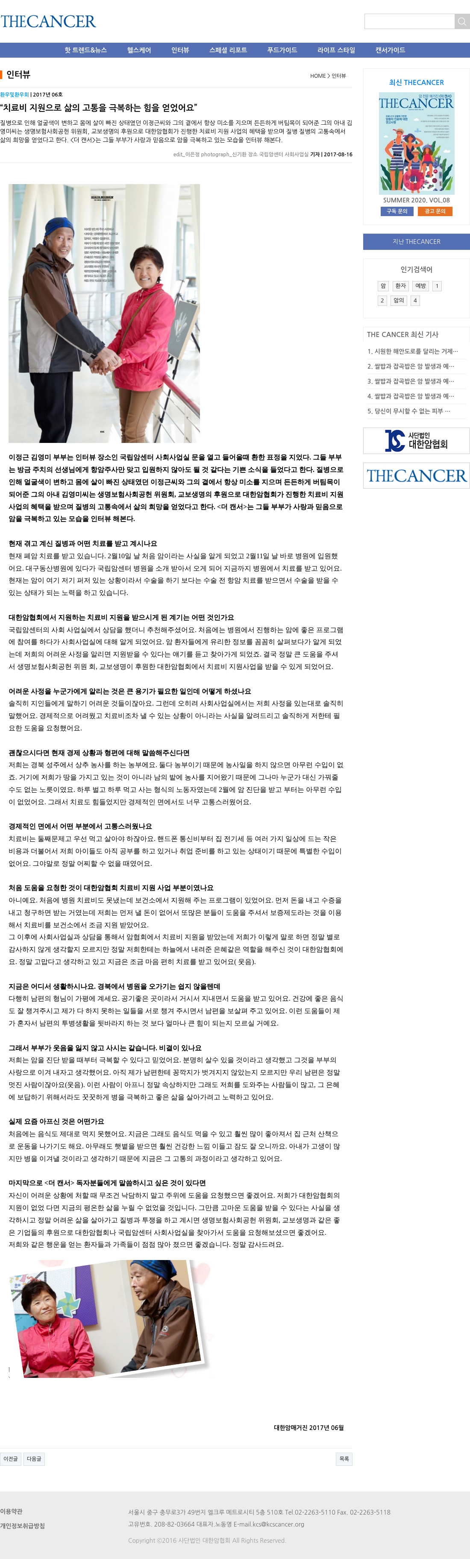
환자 (401, 286)
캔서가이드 (390, 50)
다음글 (34, 1459)
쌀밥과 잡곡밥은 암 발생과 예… (415, 366)
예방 (420, 286)
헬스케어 (139, 50)
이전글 (10, 1459)
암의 (399, 300)
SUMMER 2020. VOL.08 (416, 200)
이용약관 (11, 1512)
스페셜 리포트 (228, 50)
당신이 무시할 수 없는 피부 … (413, 411)
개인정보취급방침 (22, 1526)
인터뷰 (180, 50)
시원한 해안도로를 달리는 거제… (416, 352)
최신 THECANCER (416, 82)
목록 (344, 1459)
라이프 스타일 (336, 50)
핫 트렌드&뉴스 (86, 50)
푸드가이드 (282, 50)
